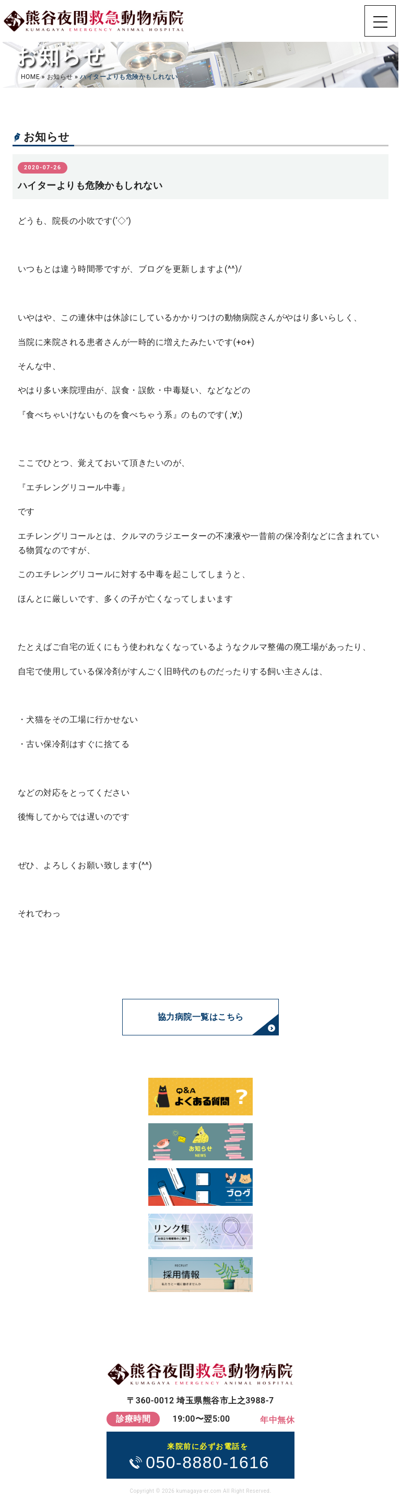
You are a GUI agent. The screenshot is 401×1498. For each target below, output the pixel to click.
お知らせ (60, 76)
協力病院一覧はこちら (201, 1017)
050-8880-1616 (207, 1455)
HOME (30, 76)
